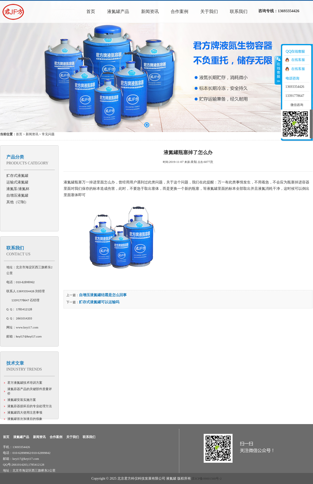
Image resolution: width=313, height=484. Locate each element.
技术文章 (15, 363)
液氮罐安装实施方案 (21, 400)
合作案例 (56, 437)
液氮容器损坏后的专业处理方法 (29, 406)
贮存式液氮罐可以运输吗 (99, 302)
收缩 (278, 70)
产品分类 (15, 157)
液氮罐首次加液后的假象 (24, 419)
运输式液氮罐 (17, 182)
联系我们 (15, 248)
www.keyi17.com (27, 327)
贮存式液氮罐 (17, 176)
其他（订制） (17, 202)
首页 (19, 134)
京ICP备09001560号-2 (207, 478)
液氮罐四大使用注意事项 (24, 412)
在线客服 (298, 60)
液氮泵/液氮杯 (17, 189)
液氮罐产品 (21, 437)
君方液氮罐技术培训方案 (24, 382)
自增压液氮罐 (17, 195)
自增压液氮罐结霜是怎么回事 (103, 295)
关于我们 (72, 437)
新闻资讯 (32, 134)
